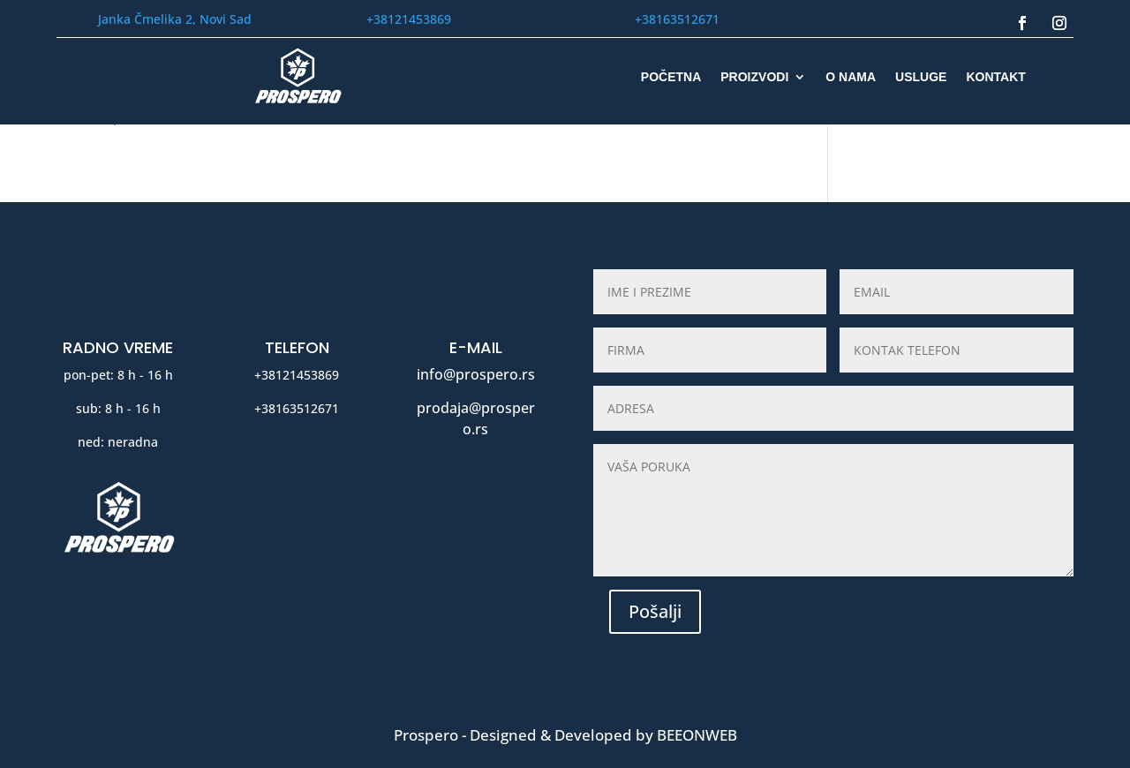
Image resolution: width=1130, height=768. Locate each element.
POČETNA (671, 77)
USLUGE (920, 77)
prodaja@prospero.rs (476, 418)
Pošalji (655, 611)
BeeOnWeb (697, 735)
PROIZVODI (754, 77)
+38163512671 (677, 19)
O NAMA (850, 77)
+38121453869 (408, 19)
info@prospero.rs (476, 374)
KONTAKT (995, 77)
